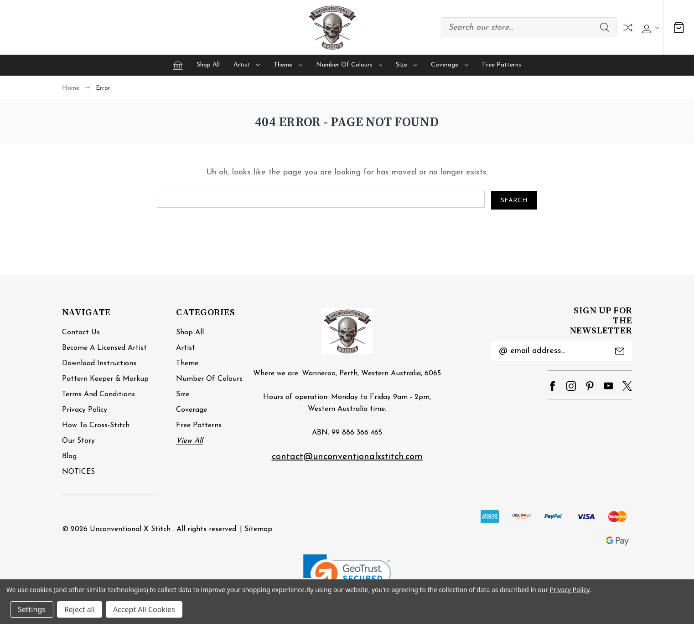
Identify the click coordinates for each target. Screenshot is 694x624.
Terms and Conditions (98, 394)
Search (604, 27)
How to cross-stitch (95, 425)
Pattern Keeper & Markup (105, 379)
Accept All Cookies (144, 609)
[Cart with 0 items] (679, 27)
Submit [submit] (619, 351)
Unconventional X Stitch (130, 529)
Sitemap (258, 529)
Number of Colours (349, 64)
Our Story (78, 441)
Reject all (79, 609)
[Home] (178, 65)
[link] (347, 576)
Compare (627, 27)
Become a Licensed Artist (104, 348)
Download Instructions (99, 363)
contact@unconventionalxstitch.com (347, 456)
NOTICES (78, 472)
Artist (246, 64)
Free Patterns (501, 64)
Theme (288, 64)
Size (406, 64)
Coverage (449, 64)
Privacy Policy (84, 410)
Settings (32, 609)
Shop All (208, 64)
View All (189, 441)
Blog (69, 456)
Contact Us (81, 332)
